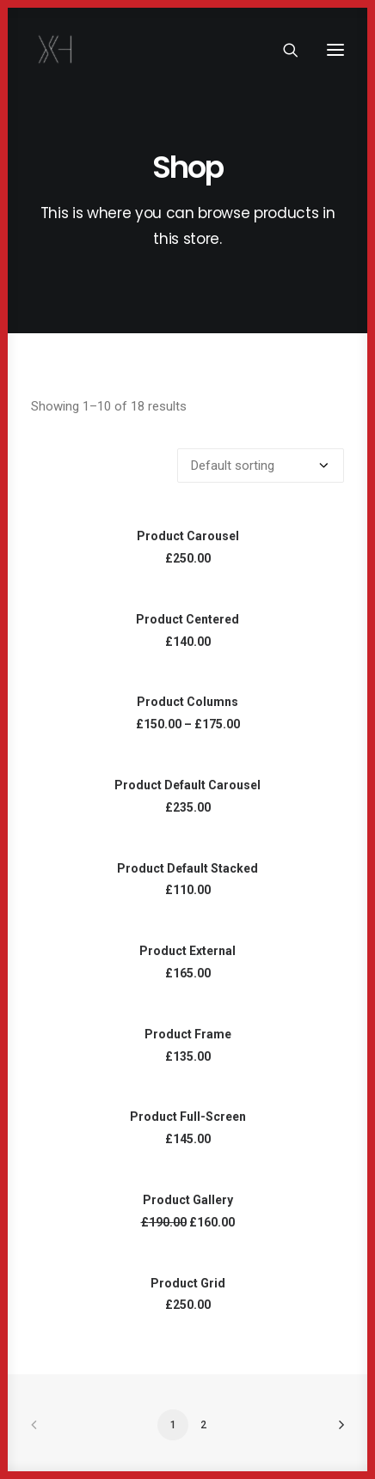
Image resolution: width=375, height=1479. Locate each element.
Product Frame (187, 1034)
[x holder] (56, 49)
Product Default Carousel (187, 785)
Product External (187, 951)
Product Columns (187, 702)
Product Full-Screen (188, 1116)
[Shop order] (260, 465)
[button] (335, 49)
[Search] (282, 50)
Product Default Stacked (187, 868)
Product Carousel (188, 536)
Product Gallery (188, 1200)
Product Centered (187, 619)
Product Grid (188, 1283)
